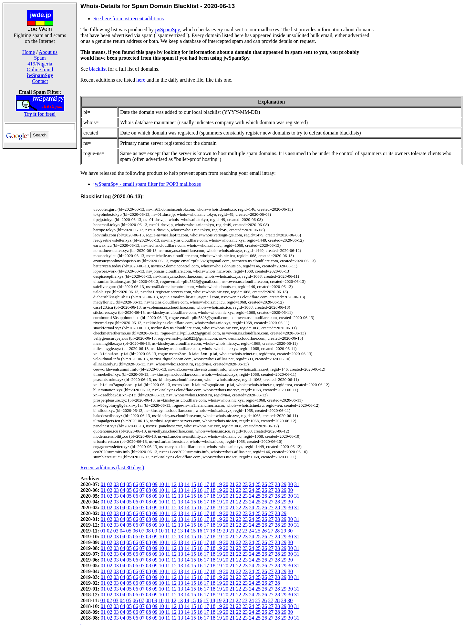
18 (212, 484)
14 (187, 484)
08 (148, 484)
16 (199, 484)
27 (271, 484)
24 (251, 484)
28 (277, 484)
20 (225, 484)
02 (109, 484)
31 (296, 484)
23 (245, 484)
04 (122, 484)
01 (103, 484)
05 (129, 484)
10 (161, 484)
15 (193, 484)
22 (238, 484)
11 (167, 484)
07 (142, 484)
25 (258, 484)
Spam (40, 58)
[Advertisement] (40, 246)
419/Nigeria (39, 63)
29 (283, 484)
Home (28, 52)
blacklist (98, 69)
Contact (40, 81)
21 (232, 484)
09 (155, 484)
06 (135, 484)
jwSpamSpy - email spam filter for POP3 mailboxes (147, 184)
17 (206, 484)
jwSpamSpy (167, 29)
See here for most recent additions (128, 18)
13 (180, 484)
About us (48, 52)
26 (264, 484)
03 (116, 484)
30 (290, 484)
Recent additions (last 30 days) (112, 467)
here (140, 80)
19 (219, 484)
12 (174, 484)
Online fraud (40, 69)
